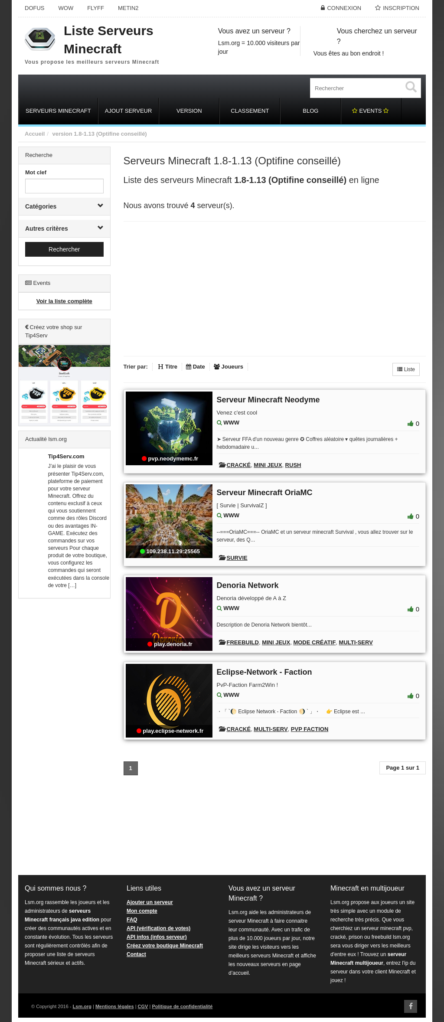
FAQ (132, 920)
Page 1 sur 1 (402, 767)
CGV (143, 1006)
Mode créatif (314, 642)
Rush (293, 465)
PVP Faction (309, 729)
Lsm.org (82, 1006)
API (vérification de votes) (158, 928)
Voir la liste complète (64, 301)
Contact (136, 954)
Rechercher (64, 249)
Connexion (344, 8)
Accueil (35, 134)
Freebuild (243, 642)
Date (195, 366)
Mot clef (35, 172)
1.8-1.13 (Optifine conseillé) (110, 134)
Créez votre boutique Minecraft (165, 946)
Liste (406, 369)
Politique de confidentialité (182, 1006)
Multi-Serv (356, 642)
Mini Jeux (268, 465)
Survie (237, 558)
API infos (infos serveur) (157, 937)
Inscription (401, 8)
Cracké (239, 465)
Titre (167, 366)
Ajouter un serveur (150, 902)
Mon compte (142, 911)
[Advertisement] (64, 737)
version (62, 134)
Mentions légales (114, 1006)
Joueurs (228, 366)
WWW (231, 422)
